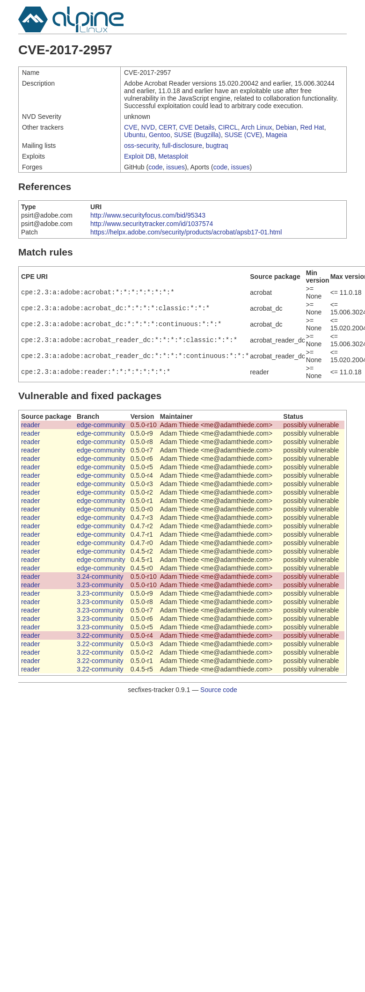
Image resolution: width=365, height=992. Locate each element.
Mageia (276, 135)
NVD (148, 127)
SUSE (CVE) (243, 135)
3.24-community (100, 576)
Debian (286, 127)
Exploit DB (139, 156)
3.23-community (100, 585)
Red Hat (312, 127)
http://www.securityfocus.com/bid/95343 (147, 215)
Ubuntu (134, 135)
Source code (218, 689)
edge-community (101, 425)
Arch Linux (256, 127)
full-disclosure (182, 145)
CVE (131, 127)
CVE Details (196, 127)
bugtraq (217, 145)
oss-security (141, 145)
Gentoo (159, 135)
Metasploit (173, 156)
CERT (167, 127)
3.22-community (100, 635)
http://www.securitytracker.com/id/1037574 (151, 223)
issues (175, 167)
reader (30, 425)
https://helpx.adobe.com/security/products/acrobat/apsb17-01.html (186, 232)
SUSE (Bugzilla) (197, 135)
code (155, 167)
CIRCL (228, 127)
